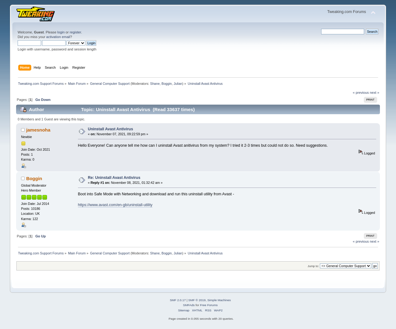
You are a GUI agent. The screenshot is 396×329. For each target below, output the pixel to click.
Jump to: (313, 266)
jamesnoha (38, 129)
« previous (361, 92)
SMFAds (189, 305)
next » (374, 92)
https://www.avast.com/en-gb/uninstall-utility (115, 205)
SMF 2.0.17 (178, 300)
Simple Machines (219, 300)
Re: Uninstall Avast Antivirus (114, 177)
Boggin (166, 83)
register (75, 32)
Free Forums (208, 305)
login (61, 32)
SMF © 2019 (197, 300)
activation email (58, 37)
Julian (178, 83)
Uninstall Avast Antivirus (110, 129)
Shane (155, 83)
